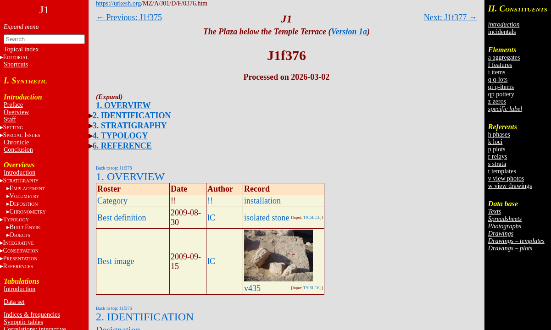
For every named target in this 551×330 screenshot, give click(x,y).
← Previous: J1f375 (129, 17)
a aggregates (504, 57)
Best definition (121, 217)
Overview (16, 112)
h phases (499, 134)
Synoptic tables (23, 322)
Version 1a (349, 31)
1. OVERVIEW (123, 105)
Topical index (21, 49)
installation (262, 200)
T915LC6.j (312, 288)
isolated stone (266, 217)
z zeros (497, 101)
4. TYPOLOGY (120, 135)
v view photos (506, 178)
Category (112, 200)
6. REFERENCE (122, 145)
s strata (497, 163)
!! (210, 200)
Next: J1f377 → (450, 17)
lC (211, 217)
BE (25, 227)
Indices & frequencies (32, 314)
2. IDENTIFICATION (132, 115)
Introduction (19, 172)
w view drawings (510, 185)
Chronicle (16, 142)
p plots (497, 149)
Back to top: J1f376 (114, 167)
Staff (10, 119)
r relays (497, 156)
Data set (14, 301)
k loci (495, 141)
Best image (115, 261)
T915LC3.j (312, 217)
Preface (13, 104)
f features (500, 64)
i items (497, 72)
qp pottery (501, 94)
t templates (502, 171)
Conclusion (18, 149)
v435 (252, 288)
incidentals (502, 31)
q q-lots (497, 79)
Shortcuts (16, 64)
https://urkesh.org (118, 3)
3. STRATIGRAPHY (130, 125)
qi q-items (501, 86)
